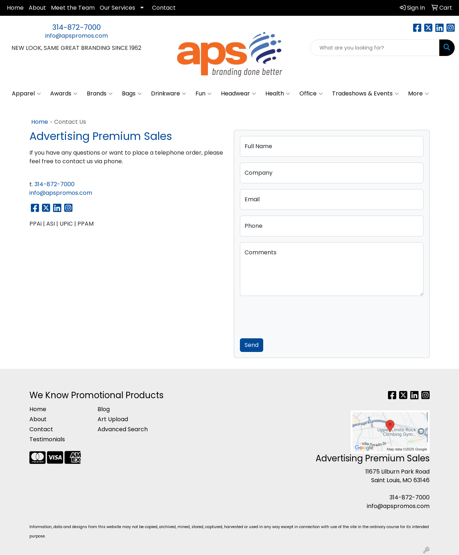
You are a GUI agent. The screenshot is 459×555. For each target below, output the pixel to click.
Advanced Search (123, 429)
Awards (63, 93)
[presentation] (294, 316)
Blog (104, 409)
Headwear (238, 93)
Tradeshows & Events (365, 93)
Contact (164, 8)
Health (277, 93)
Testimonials (47, 439)
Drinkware (168, 93)
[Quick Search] (375, 47)
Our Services (117, 8)
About (37, 8)
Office (311, 93)
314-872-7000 (76, 27)
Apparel (26, 93)
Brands (100, 93)
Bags (132, 93)
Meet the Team (73, 8)
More (418, 93)
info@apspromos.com (76, 36)
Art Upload (113, 419)
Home (15, 8)
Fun (203, 93)
